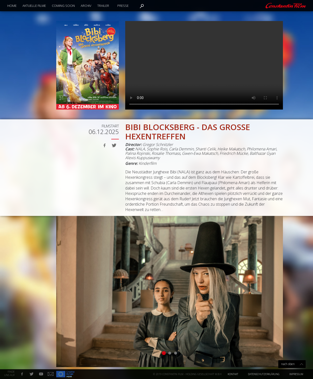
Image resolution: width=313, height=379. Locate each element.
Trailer (103, 5)
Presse (123, 5)
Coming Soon (63, 5)
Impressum (296, 374)
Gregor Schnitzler (158, 144)
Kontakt (233, 374)
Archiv (86, 5)
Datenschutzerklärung (263, 374)
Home (12, 5)
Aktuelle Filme (34, 5)
